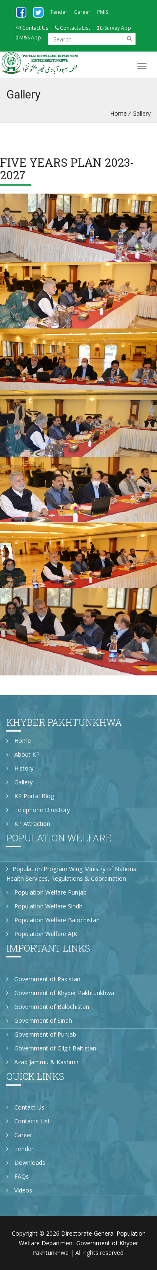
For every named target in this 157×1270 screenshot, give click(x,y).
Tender (58, 12)
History (19, 768)
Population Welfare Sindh (44, 906)
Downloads (25, 1163)
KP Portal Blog (30, 796)
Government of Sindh (39, 1020)
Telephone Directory (38, 810)
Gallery (19, 782)
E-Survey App (114, 27)
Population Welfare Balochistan (53, 920)
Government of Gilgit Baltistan (51, 1048)
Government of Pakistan (43, 979)
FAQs (17, 1176)
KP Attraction (28, 824)
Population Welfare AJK (41, 934)
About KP (23, 754)
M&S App (28, 37)
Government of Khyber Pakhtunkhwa (60, 993)
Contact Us (32, 27)
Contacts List (72, 27)
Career (82, 12)
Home (118, 113)
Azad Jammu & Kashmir (42, 1062)
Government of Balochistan (47, 1007)
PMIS (102, 12)
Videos (19, 1190)
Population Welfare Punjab (46, 892)
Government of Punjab (41, 1034)
